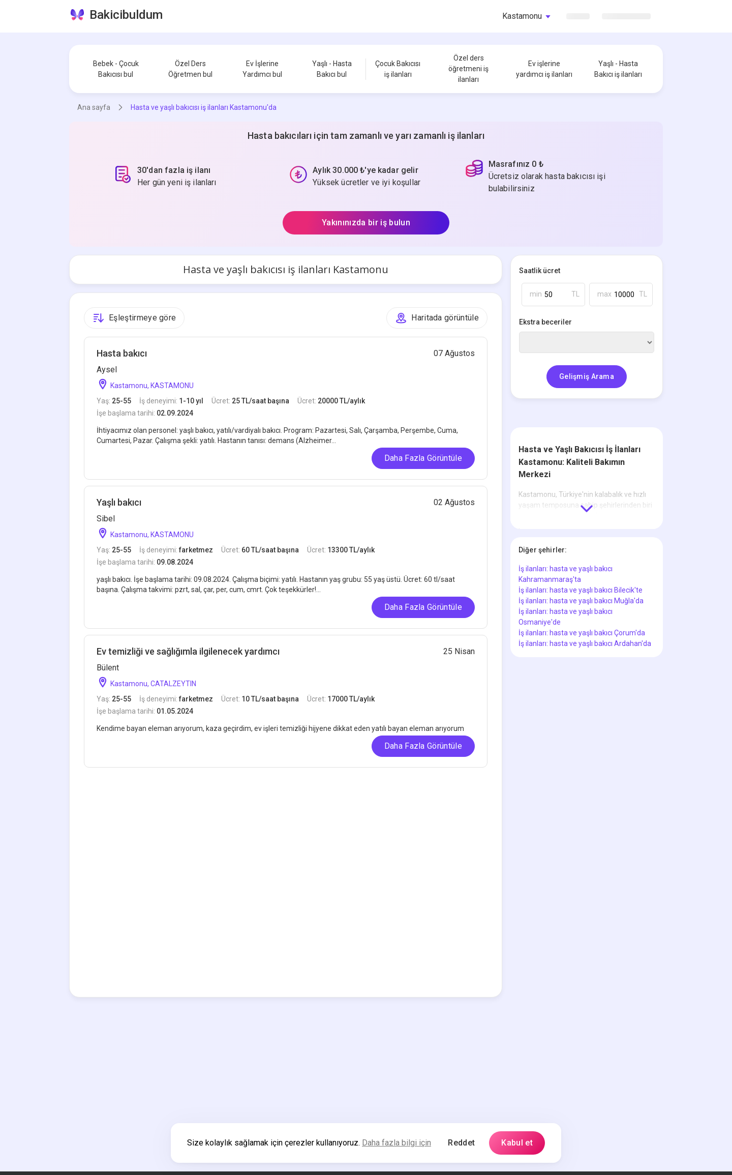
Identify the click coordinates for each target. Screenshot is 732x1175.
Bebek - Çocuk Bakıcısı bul (116, 69)
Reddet (461, 1143)
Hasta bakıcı (122, 353)
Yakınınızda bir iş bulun (366, 222)
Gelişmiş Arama (586, 376)
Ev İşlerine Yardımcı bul (262, 69)
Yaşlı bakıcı (119, 502)
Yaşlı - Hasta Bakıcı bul (332, 69)
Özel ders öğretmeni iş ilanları (468, 68)
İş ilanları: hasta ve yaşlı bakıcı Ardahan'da (584, 643)
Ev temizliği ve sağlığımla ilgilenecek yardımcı (188, 651)
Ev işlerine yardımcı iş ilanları (544, 69)
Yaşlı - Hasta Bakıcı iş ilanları (618, 69)
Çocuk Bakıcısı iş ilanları (397, 69)
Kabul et (517, 1143)
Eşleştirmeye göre (134, 318)
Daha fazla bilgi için (396, 1143)
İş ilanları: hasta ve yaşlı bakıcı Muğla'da (581, 601)
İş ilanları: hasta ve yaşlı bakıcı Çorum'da (581, 633)
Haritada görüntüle (437, 318)
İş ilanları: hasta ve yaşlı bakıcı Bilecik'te (580, 590)
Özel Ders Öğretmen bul (190, 69)
